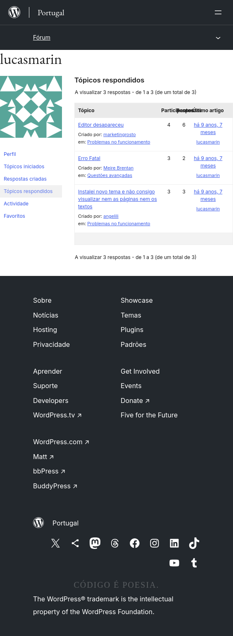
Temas (131, 315)
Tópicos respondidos (28, 191)
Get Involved (140, 371)
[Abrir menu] (220, 12)
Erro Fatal (89, 158)
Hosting (45, 329)
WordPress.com (61, 442)
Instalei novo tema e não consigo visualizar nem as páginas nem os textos (117, 199)
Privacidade (51, 344)
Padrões (133, 344)
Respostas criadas (25, 179)
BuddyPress (55, 486)
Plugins (132, 329)
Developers (51, 400)
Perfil (10, 154)
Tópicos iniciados (24, 166)
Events (131, 386)
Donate (135, 400)
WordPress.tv (57, 415)
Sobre (42, 300)
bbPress (49, 471)
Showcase (137, 300)
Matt (43, 456)
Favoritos (14, 216)
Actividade (16, 203)
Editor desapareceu (101, 125)
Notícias (45, 315)
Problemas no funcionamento (118, 142)
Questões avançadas (109, 175)
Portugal (65, 523)
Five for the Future (149, 415)
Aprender (47, 371)
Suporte (45, 386)
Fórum (41, 37)
